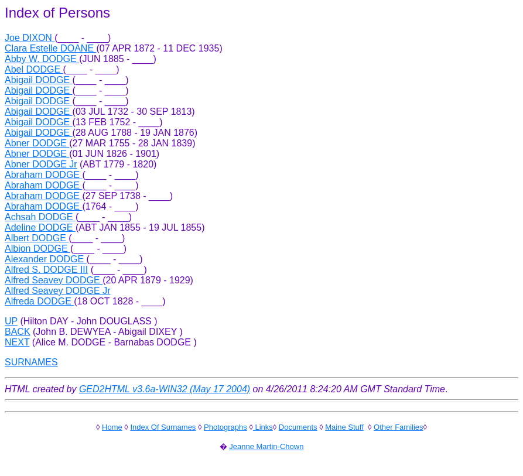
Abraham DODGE (43, 175)
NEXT (17, 342)
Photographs (225, 427)
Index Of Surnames (163, 427)
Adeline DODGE (40, 227)
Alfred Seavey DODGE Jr (58, 291)
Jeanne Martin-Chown (266, 446)
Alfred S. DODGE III (46, 270)
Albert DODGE (37, 238)
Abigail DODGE (39, 80)
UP (11, 321)
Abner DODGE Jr (41, 164)
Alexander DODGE (46, 259)
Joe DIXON (29, 38)
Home (112, 427)
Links (263, 427)
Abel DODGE (34, 69)
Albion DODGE (37, 249)
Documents (298, 427)
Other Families (398, 427)
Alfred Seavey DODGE (53, 280)
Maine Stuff (344, 427)
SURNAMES (31, 362)
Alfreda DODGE (39, 301)
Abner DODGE (37, 143)
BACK (17, 332)
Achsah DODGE (40, 217)
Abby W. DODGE (42, 59)
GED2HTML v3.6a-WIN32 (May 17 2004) (164, 389)
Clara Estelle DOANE (51, 48)
